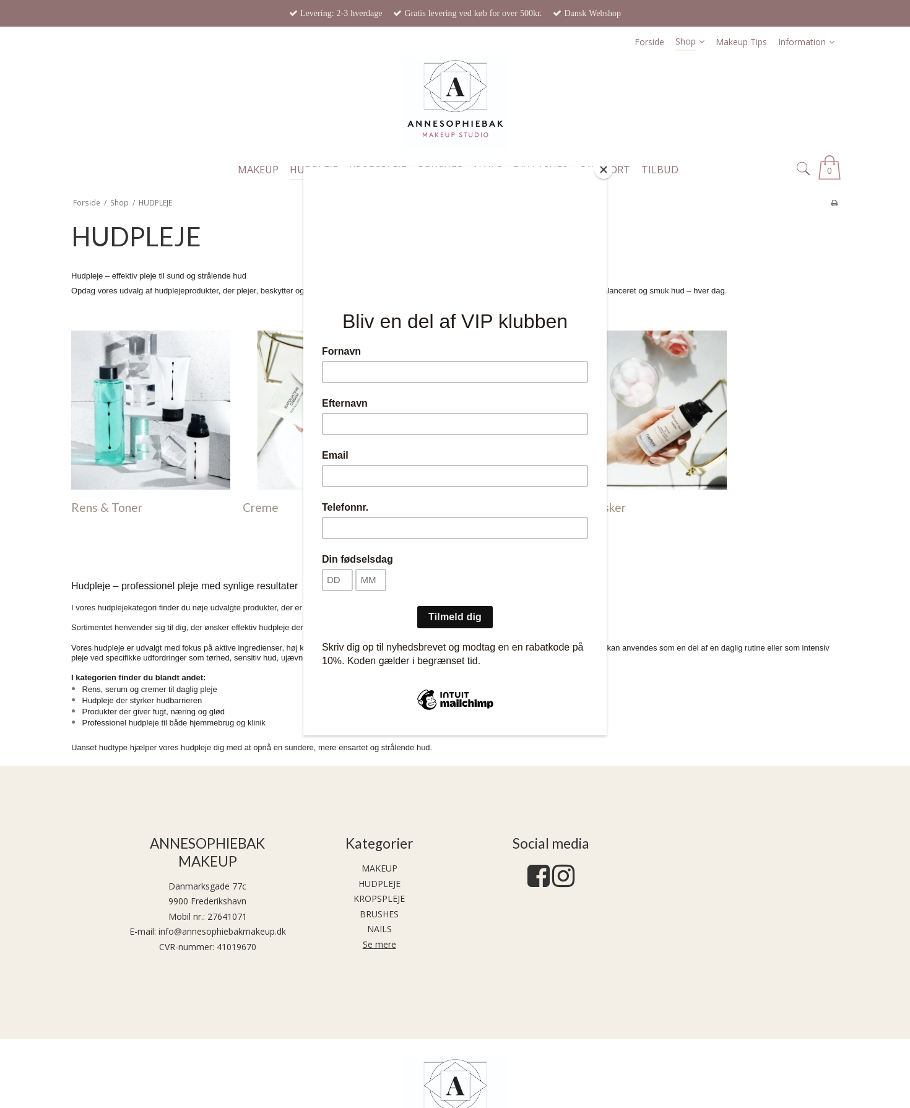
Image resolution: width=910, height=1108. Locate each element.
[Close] (603, 169)
